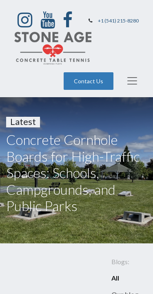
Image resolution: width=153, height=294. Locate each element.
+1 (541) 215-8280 (118, 21)
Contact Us (88, 81)
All (115, 278)
